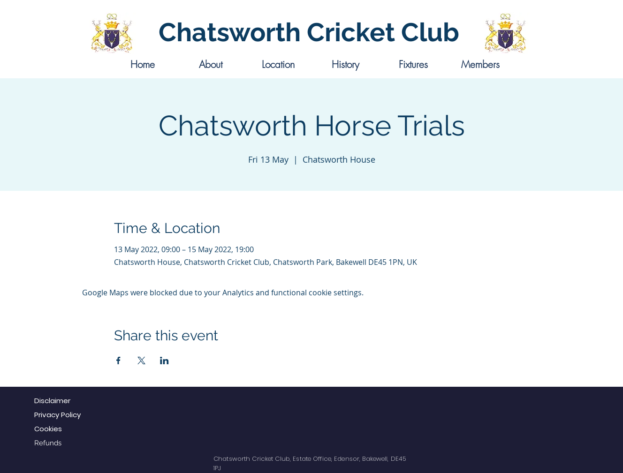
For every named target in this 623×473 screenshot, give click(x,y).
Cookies (48, 429)
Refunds (47, 443)
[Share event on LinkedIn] (164, 360)
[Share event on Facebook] (118, 360)
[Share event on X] (141, 360)
